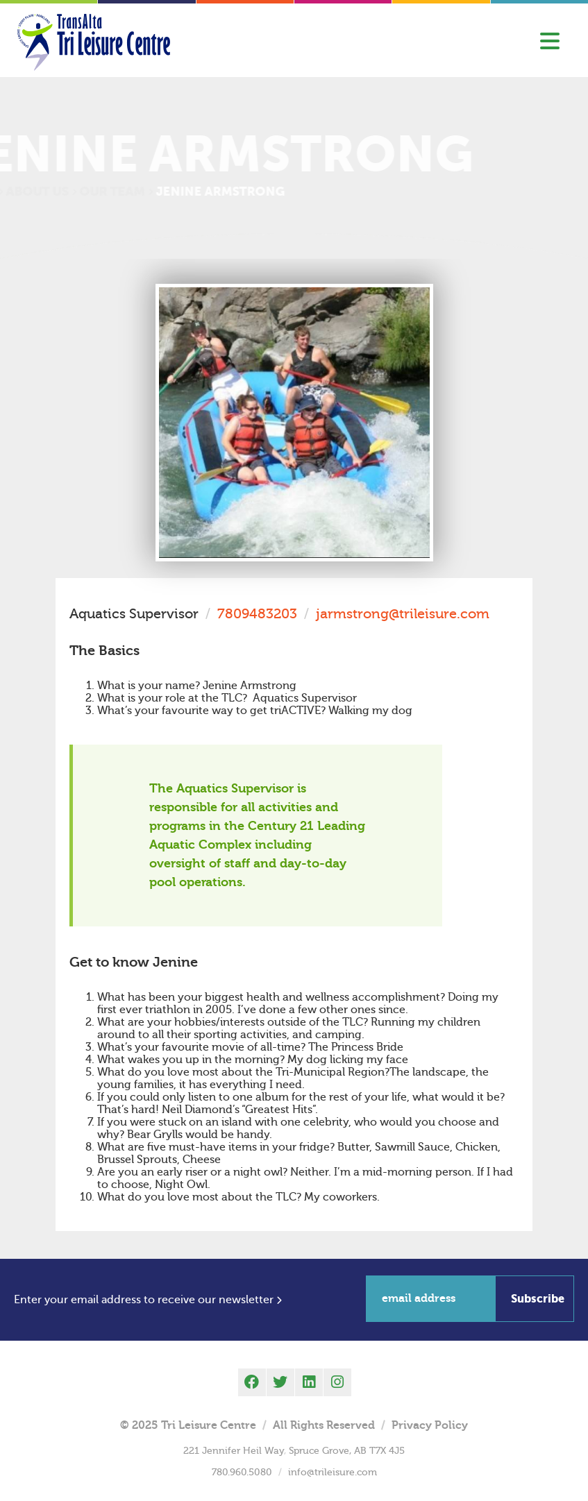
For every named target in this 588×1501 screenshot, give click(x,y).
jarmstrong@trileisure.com (402, 614)
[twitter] (280, 1382)
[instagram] (337, 1382)
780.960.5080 (242, 1472)
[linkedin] (309, 1382)
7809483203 (257, 614)
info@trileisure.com (332, 1472)
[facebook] (252, 1382)
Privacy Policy (430, 1425)
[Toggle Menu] (550, 42)
